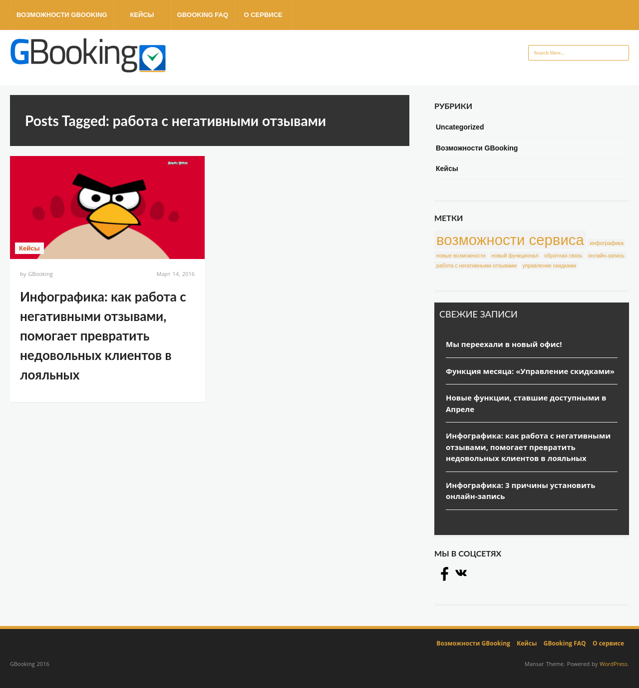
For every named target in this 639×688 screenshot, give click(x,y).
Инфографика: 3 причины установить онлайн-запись (520, 491)
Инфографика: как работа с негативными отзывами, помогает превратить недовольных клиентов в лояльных (103, 335)
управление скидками (550, 265)
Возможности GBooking (61, 14)
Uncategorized (460, 127)
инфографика (607, 243)
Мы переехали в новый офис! (504, 344)
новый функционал (515, 255)
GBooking (40, 274)
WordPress (614, 664)
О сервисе (263, 14)
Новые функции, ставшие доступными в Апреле (526, 403)
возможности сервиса (510, 240)
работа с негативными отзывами (476, 265)
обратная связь (563, 255)
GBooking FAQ (203, 14)
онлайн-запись (606, 255)
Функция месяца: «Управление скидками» (530, 371)
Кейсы (142, 14)
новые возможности (461, 255)
